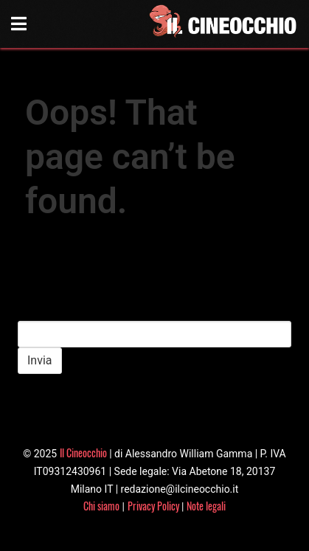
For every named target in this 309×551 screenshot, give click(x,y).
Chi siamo (101, 505)
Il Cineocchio (83, 452)
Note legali (206, 505)
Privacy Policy (153, 505)
